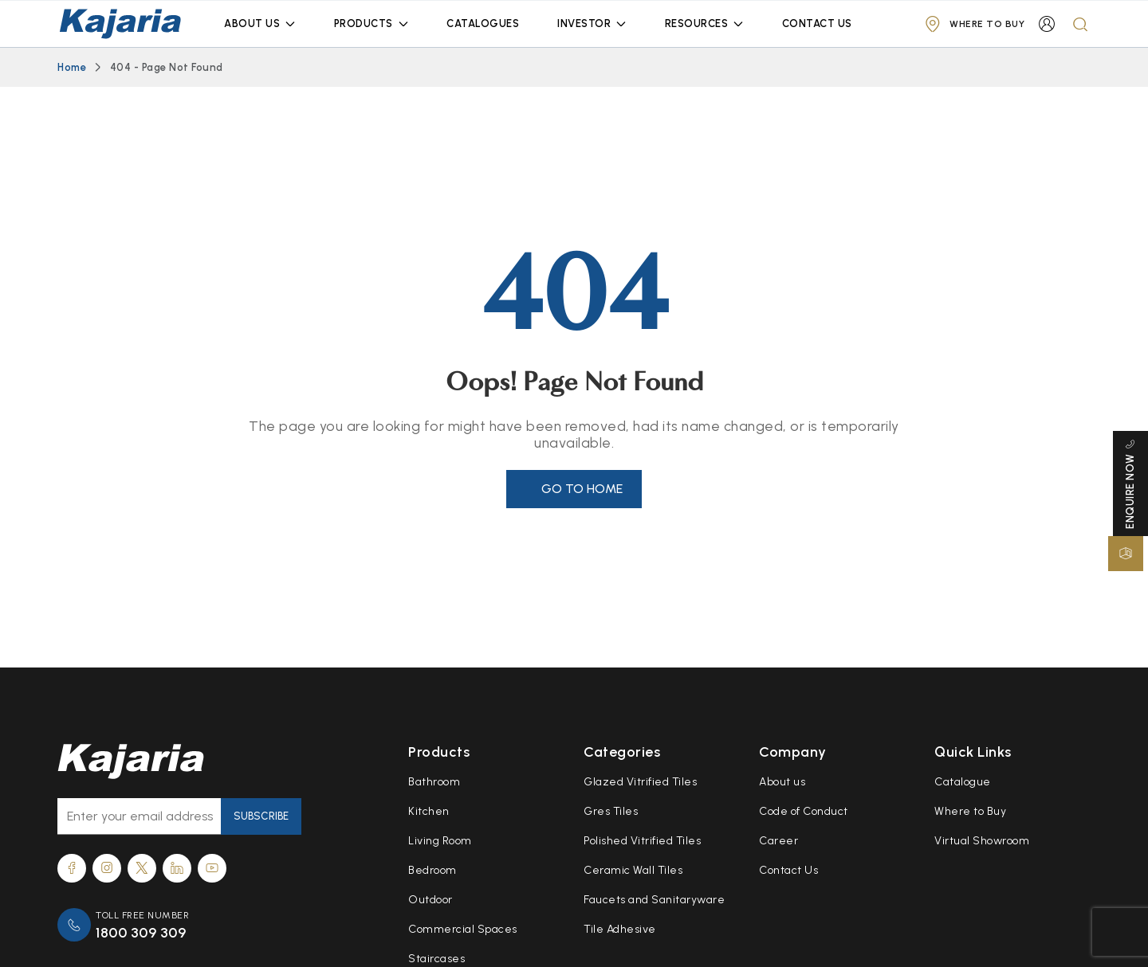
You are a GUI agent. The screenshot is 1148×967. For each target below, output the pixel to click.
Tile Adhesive (620, 929)
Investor (584, 23)
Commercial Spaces (462, 929)
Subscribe (261, 816)
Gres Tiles (611, 811)
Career (778, 841)
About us (782, 782)
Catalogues (482, 23)
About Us (252, 23)
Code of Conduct (803, 811)
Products (363, 23)
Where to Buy (970, 811)
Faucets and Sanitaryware (654, 899)
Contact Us (817, 23)
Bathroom (434, 782)
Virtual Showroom (981, 841)
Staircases (436, 958)
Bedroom (432, 870)
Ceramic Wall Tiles (633, 870)
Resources (697, 23)
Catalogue (962, 782)
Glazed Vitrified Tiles (640, 782)
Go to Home (582, 488)
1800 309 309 (141, 933)
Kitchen (429, 811)
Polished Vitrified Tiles (642, 841)
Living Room (440, 841)
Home (71, 67)
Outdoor (430, 899)
